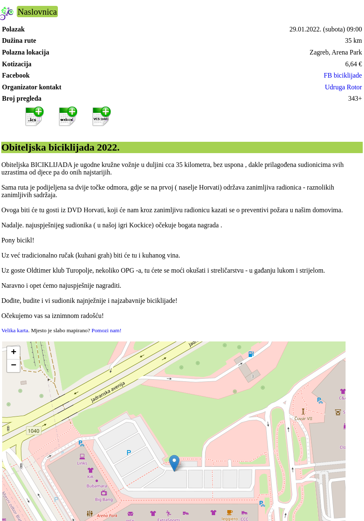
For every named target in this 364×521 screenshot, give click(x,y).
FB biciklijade (343, 75)
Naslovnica (37, 11)
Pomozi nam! (106, 330)
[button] (174, 463)
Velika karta (14, 330)
